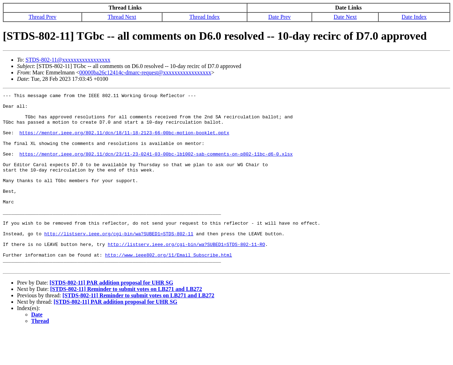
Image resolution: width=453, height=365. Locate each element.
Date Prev (279, 17)
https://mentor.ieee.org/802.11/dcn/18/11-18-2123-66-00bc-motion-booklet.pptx (124, 141)
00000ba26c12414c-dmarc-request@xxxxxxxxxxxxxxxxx (145, 72)
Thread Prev (43, 17)
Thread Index (204, 17)
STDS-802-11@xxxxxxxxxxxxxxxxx (67, 60)
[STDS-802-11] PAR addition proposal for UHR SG (111, 318)
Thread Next (122, 17)
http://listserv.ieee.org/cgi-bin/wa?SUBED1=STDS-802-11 (118, 262)
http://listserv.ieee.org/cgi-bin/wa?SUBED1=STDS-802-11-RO (186, 275)
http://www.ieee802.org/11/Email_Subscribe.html (168, 288)
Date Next (345, 17)
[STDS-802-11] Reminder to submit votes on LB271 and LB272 (126, 324)
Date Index (414, 17)
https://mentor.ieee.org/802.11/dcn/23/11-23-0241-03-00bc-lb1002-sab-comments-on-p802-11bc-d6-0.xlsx (156, 166)
